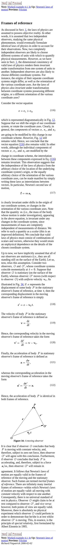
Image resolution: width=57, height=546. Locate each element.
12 (53, 119)
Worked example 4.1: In (19, 7)
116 (22, 144)
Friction (23, 9)
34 (22, 284)
